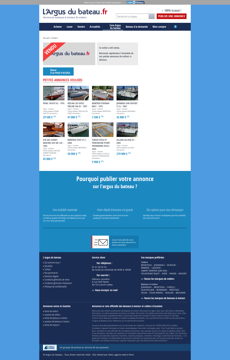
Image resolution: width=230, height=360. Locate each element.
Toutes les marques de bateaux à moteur (164, 298)
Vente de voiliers (51, 311)
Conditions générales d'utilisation (58, 283)
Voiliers (54, 38)
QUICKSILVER (147, 290)
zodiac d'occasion (137, 313)
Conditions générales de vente (57, 279)
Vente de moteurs (52, 325)
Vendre (81, 27)
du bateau (113, 27)
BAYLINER (180, 292)
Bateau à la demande (137, 27)
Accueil (46, 38)
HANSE (172, 273)
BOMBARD (162, 290)
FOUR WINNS (156, 292)
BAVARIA (145, 267)
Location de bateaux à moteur (57, 321)
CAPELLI (171, 287)
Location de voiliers (52, 314)
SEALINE (169, 292)
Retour (58, 71)
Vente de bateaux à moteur (56, 318)
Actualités (95, 27)
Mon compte (159, 27)
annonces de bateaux (122, 311)
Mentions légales (52, 276)
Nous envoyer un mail (106, 290)
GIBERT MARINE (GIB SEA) (154, 270)
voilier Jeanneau (111, 313)
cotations (140, 325)
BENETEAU (146, 265)
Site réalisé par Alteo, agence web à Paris (113, 354)
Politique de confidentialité (56, 286)
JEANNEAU (159, 265)
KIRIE (164, 273)
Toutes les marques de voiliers (159, 279)
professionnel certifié (160, 318)
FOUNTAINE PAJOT (150, 273)
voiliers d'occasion (140, 311)
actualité (159, 333)
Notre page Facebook (153, 11)
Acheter (58, 27)
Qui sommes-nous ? (53, 262)
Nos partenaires (51, 272)
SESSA (144, 292)
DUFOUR (171, 265)
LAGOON (156, 267)
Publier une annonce (171, 16)
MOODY (183, 273)
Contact (48, 269)
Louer (70, 27)
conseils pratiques (135, 335)
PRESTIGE (174, 290)
